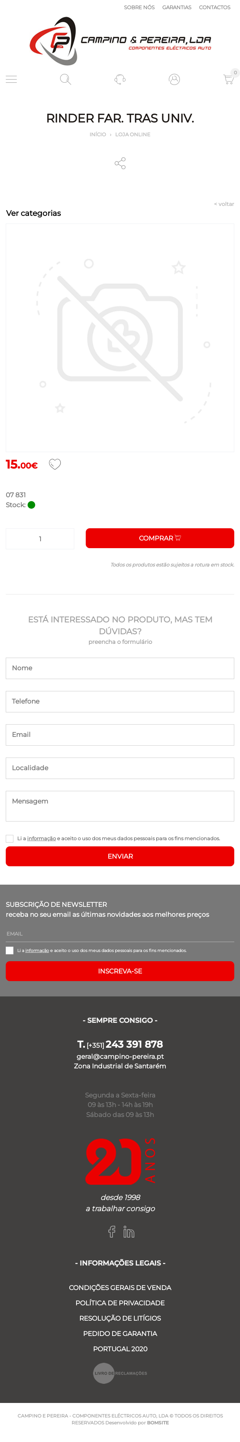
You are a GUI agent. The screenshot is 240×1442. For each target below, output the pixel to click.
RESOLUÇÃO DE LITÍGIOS (120, 1318)
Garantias (176, 7)
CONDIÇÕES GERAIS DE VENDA (120, 1288)
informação (41, 838)
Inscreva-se (120, 971)
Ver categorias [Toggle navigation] (33, 213)
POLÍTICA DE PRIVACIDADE (120, 1303)
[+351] (120, 1045)
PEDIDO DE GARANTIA (120, 1333)
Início (98, 134)
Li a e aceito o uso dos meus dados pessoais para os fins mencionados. (118, 838)
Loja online (132, 134)
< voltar (224, 204)
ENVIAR (120, 856)
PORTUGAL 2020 (120, 1349)
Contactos (214, 7)
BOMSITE (158, 1423)
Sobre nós (139, 7)
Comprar (160, 538)
